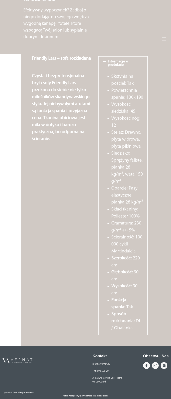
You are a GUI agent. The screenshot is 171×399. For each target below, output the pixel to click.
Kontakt (99, 356)
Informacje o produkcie (118, 63)
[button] (165, 48)
